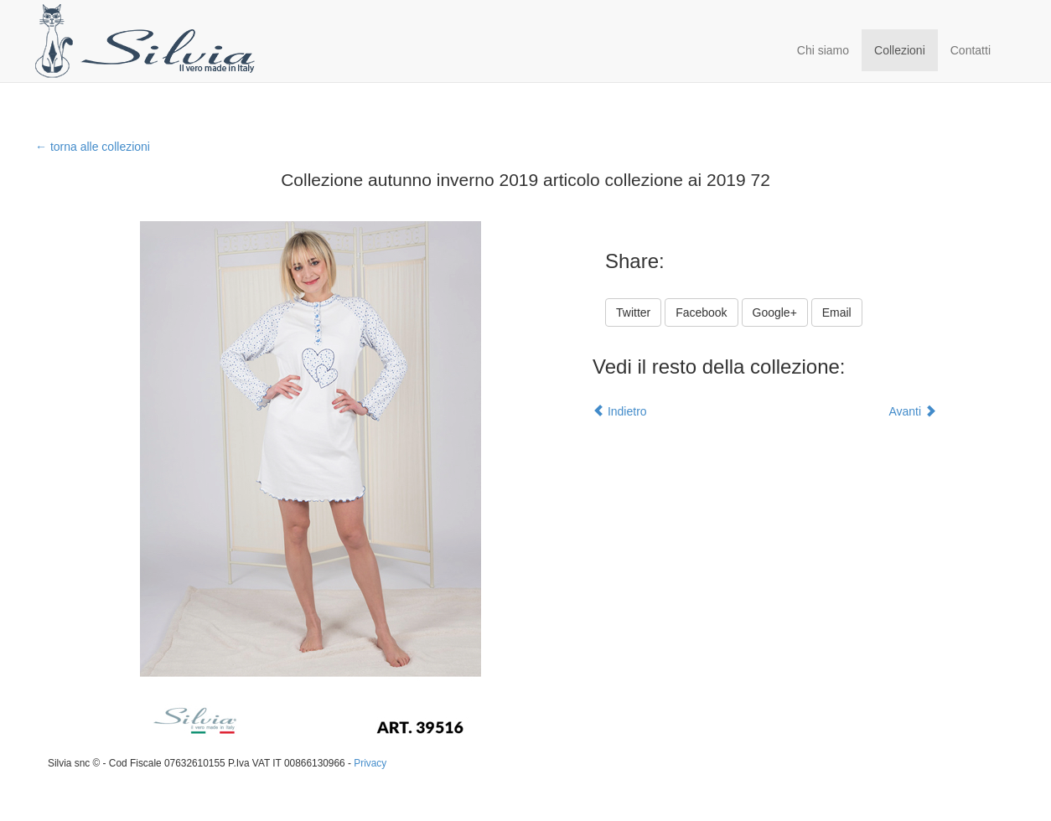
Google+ (775, 312)
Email (837, 312)
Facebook (701, 312)
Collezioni (899, 50)
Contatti (970, 50)
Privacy (370, 763)
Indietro (620, 411)
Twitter (633, 312)
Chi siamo (823, 50)
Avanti (912, 411)
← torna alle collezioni (92, 146)
